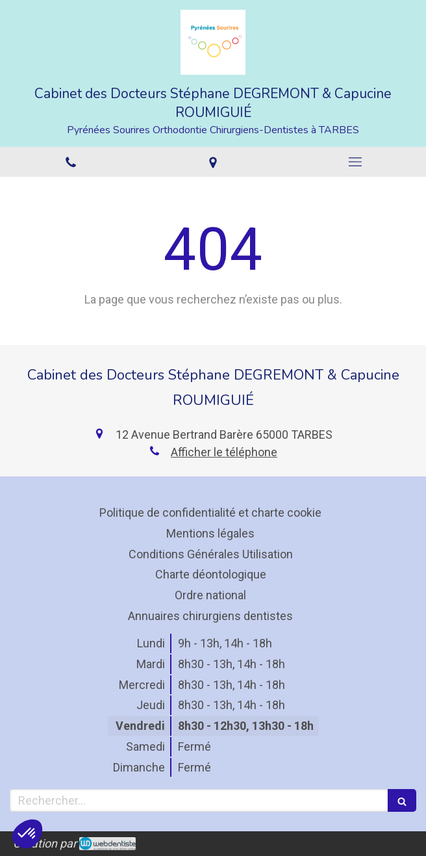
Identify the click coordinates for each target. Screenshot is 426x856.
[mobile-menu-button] (355, 162)
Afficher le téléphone (224, 452)
